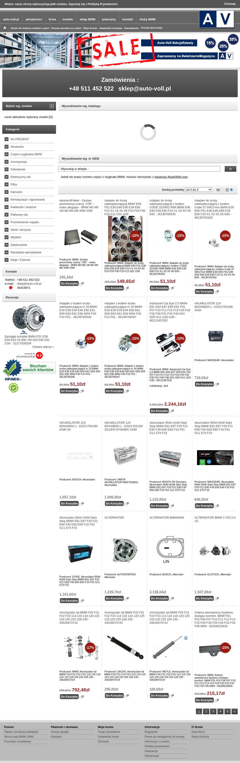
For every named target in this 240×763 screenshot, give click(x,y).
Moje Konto (90, 28)
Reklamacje (152, 756)
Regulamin (151, 732)
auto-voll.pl (11, 19)
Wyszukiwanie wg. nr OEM (80, 158)
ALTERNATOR (114, 517)
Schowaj (229, 3)
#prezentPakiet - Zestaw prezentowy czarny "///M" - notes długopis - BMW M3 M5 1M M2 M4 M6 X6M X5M (79, 205)
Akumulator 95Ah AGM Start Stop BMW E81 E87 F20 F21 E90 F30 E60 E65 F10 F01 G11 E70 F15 (168, 428)
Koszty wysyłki (60, 732)
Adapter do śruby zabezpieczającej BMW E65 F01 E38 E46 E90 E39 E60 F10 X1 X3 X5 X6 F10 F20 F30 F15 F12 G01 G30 (124, 207)
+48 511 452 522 (91, 88)
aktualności (34, 19)
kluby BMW (148, 19)
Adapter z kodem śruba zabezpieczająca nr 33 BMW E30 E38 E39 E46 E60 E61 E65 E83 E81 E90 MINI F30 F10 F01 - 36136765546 (78, 310)
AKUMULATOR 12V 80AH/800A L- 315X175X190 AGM (214, 307)
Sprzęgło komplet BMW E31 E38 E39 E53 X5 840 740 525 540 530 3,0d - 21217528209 (27, 340)
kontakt (128, 19)
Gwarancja (151, 751)
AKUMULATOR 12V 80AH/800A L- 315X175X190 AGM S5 (78, 426)
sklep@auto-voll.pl (144, 88)
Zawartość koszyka (110, 28)
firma (52, 19)
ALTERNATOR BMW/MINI (166, 517)
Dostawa (56, 736)
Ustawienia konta (108, 736)
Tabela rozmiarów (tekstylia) (21, 732)
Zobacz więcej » (43, 346)
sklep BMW (87, 19)
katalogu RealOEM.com (171, 177)
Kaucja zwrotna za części (66, 28)
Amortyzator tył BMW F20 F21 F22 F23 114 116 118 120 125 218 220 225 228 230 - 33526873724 (79, 617)
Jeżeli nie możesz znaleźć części (30, 28)
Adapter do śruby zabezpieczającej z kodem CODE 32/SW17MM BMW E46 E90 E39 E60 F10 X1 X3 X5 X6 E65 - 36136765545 (170, 207)
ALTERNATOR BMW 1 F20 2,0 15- (215, 519)
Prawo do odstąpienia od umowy (164, 736)
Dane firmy (198, 732)
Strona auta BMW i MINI (19, 736)
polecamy (109, 19)
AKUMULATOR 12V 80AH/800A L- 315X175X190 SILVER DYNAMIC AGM (123, 426)
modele (68, 19)
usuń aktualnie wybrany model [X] (29, 117)
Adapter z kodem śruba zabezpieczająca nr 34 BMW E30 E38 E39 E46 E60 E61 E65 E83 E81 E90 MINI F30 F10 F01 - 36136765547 (123, 310)
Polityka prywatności (157, 746)
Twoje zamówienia (109, 732)
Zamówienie (131, 28)
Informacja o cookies (157, 741)
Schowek (103, 741)
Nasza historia (200, 736)
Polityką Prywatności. (103, 4)
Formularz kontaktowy (17, 741)
